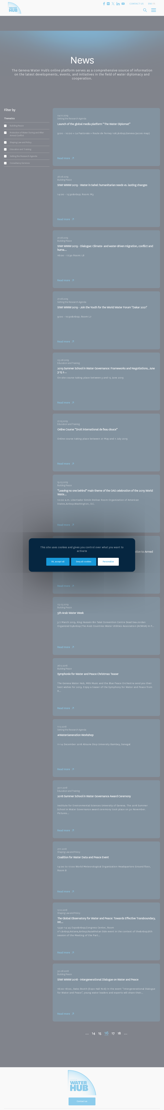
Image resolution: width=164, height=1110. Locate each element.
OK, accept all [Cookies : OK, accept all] (58, 562)
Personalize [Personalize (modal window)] (108, 562)
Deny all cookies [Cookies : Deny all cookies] (83, 562)
